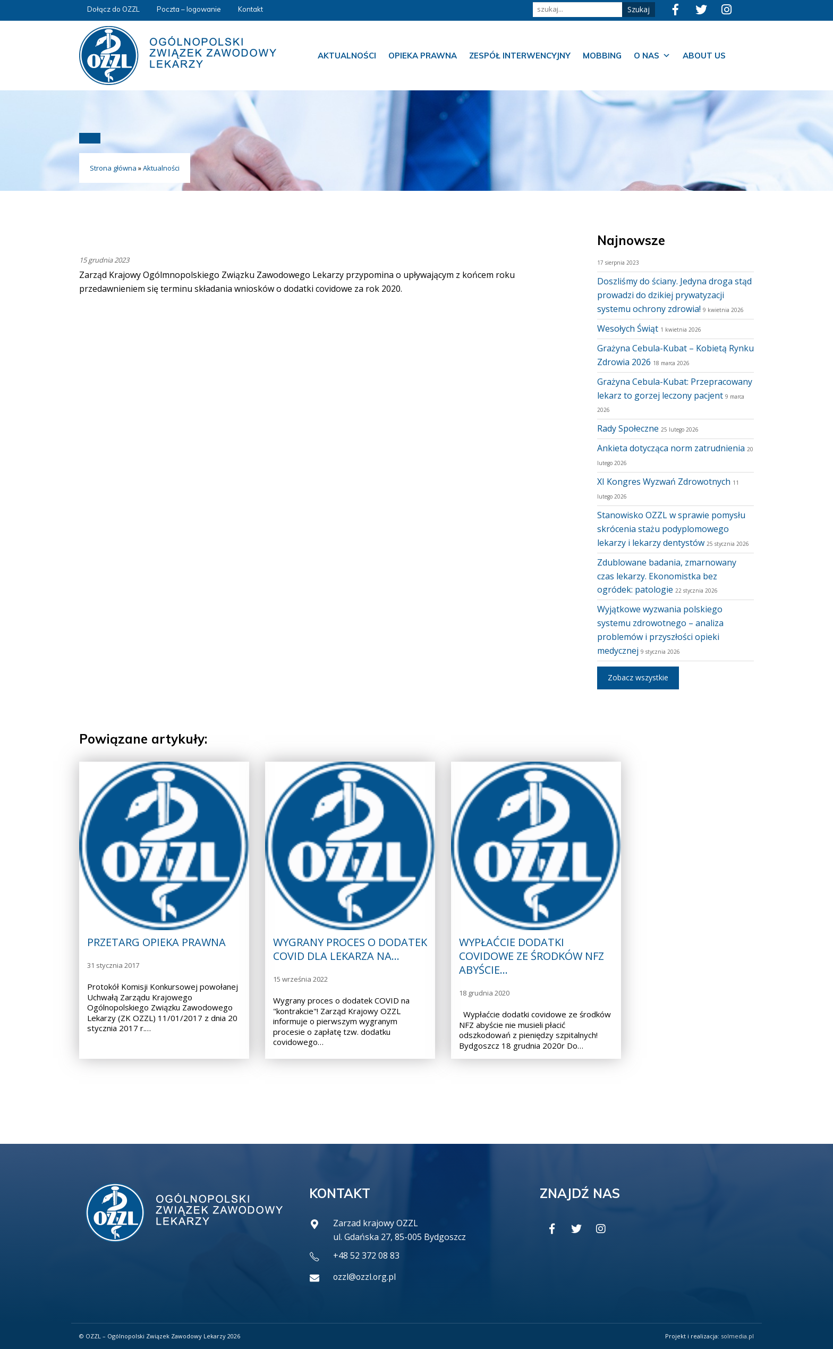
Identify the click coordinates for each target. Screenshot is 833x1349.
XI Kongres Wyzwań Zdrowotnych (663, 481)
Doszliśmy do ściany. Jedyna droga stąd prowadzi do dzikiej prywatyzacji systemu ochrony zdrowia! (674, 295)
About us (704, 55)
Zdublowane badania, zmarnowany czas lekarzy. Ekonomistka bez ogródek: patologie (666, 576)
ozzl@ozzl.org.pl (365, 1277)
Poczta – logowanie (189, 9)
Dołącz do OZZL (113, 9)
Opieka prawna (422, 55)
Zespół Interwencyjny (520, 55)
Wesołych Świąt (627, 328)
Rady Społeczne (628, 428)
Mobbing (602, 55)
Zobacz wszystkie (638, 677)
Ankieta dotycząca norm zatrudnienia (671, 448)
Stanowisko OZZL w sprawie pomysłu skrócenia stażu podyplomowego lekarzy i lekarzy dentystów (671, 529)
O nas (652, 55)
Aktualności (347, 55)
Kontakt (250, 9)
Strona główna (113, 168)
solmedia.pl (737, 1336)
